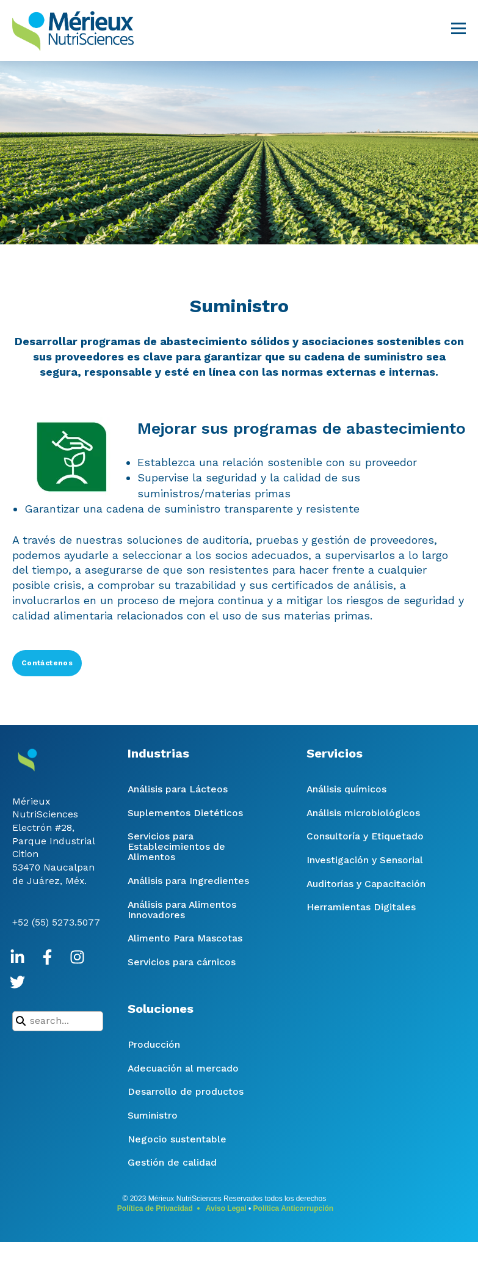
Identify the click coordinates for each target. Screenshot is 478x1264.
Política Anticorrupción (293, 1208)
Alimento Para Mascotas (185, 938)
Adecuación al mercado (183, 1068)
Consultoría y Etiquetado (365, 836)
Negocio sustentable (177, 1139)
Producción (154, 1044)
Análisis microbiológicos (363, 813)
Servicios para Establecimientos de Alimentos (176, 846)
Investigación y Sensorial (364, 860)
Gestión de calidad (172, 1162)
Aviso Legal (226, 1208)
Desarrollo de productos (186, 1091)
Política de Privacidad (155, 1208)
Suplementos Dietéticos (185, 813)
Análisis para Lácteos (178, 789)
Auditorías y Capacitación (365, 884)
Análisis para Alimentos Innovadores (182, 909)
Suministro (153, 1115)
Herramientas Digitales (361, 907)
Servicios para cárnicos (182, 962)
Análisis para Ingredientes (188, 880)
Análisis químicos (346, 789)
